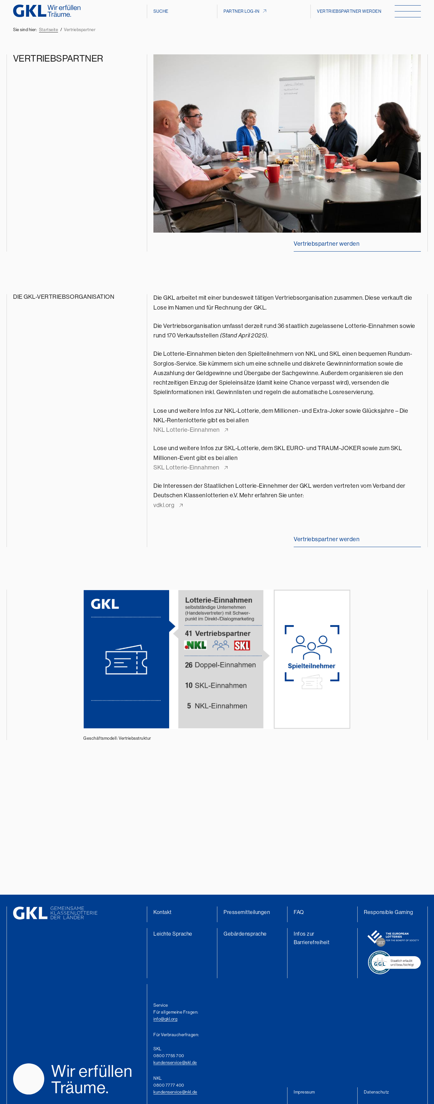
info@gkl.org (165, 1018)
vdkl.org (163, 505)
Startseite (48, 29)
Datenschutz (376, 1091)
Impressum (304, 1091)
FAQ (299, 912)
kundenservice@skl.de (175, 1062)
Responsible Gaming (388, 912)
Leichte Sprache (172, 933)
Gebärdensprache (245, 933)
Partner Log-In (241, 11)
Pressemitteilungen (247, 912)
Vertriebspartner (79, 29)
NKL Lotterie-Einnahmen (186, 429)
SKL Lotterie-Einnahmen (186, 467)
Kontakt (162, 912)
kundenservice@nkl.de (175, 1091)
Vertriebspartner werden (349, 11)
